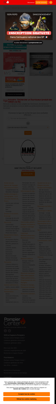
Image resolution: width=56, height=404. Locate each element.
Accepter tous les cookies (26, 394)
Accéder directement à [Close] (28, 43)
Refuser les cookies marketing (26, 399)
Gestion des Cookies (19, 389)
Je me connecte (41, 2)
